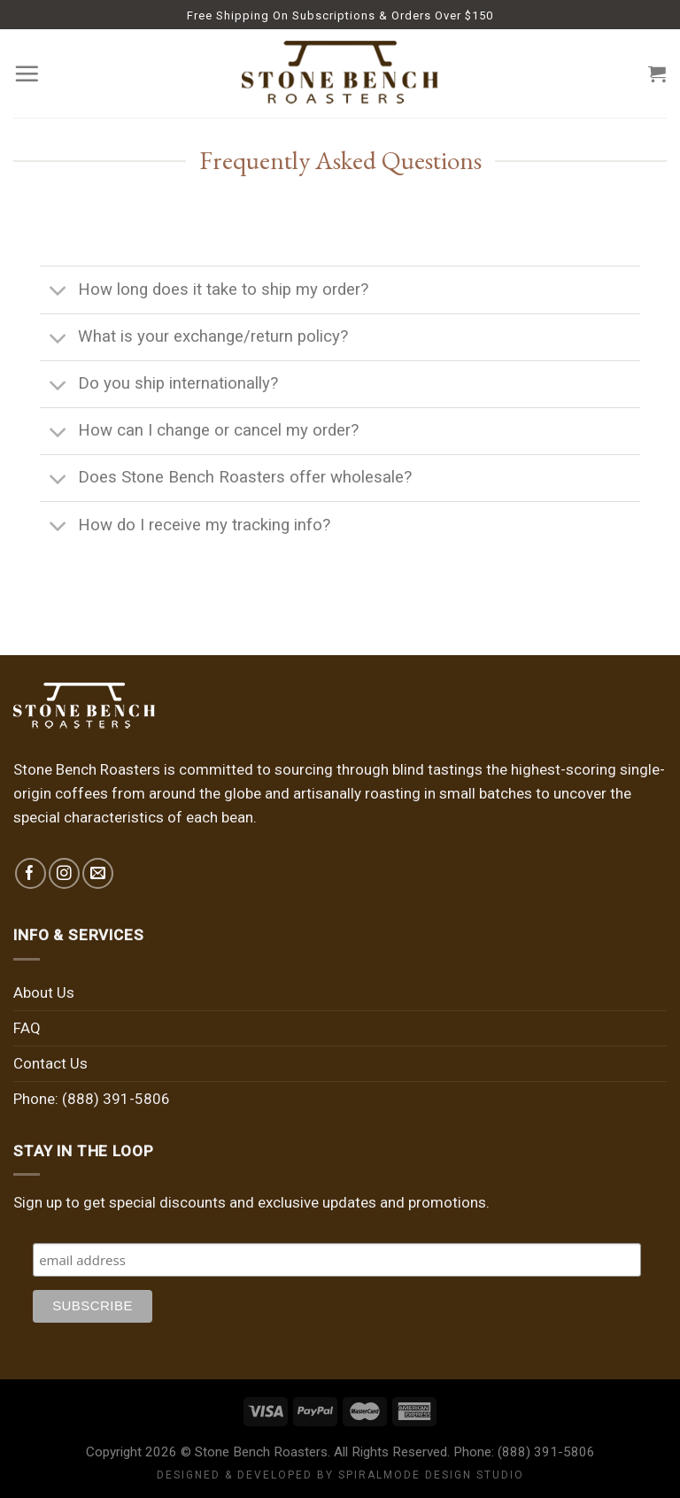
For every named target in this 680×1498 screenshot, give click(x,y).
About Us (43, 992)
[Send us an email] (97, 873)
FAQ (27, 1028)
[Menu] (27, 73)
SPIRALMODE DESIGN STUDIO (431, 1475)
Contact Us (50, 1063)
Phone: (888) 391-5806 (91, 1099)
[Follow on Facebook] (30, 873)
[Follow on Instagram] (64, 873)
